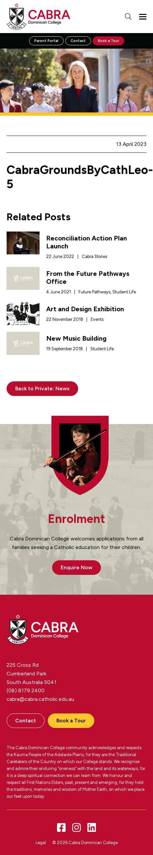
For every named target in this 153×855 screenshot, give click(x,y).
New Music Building (76, 338)
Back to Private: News (42, 388)
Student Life (124, 291)
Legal (41, 842)
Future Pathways (94, 291)
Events (97, 319)
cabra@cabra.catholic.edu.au (40, 699)
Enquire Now (76, 567)
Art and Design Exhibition (85, 309)
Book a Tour (108, 41)
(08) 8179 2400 (26, 690)
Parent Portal (46, 41)
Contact (78, 41)
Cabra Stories (94, 256)
